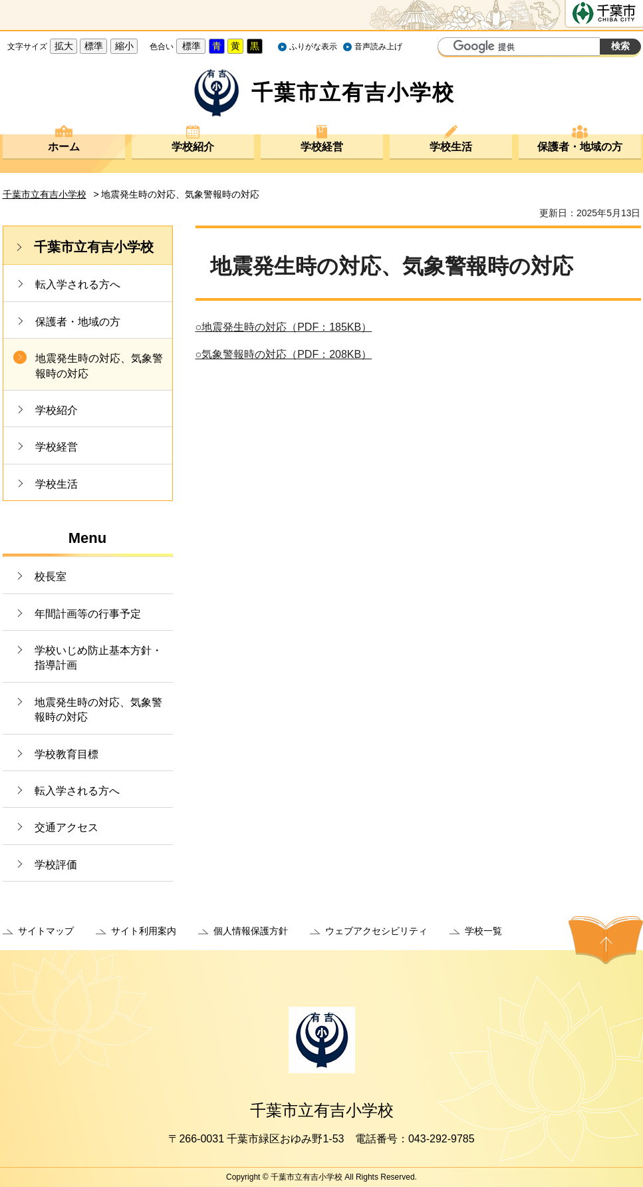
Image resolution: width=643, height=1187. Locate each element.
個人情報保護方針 (250, 931)
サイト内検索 (449, 48)
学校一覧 (483, 931)
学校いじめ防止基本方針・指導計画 (98, 658)
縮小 (124, 46)
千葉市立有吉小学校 (44, 194)
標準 (93, 46)
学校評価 (56, 864)
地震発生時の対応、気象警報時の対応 (99, 366)
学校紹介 (193, 146)
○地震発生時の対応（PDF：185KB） (283, 327)
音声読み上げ (378, 46)
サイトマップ (46, 931)
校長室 (50, 576)
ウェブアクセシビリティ (376, 931)
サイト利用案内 (143, 931)
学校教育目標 (66, 754)
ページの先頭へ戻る (606, 940)
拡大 (64, 46)
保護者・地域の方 (579, 146)
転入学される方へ (77, 284)
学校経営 (322, 146)
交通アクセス (66, 827)
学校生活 (451, 146)
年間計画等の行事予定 (88, 613)
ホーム (64, 146)
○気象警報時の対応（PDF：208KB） (283, 354)
